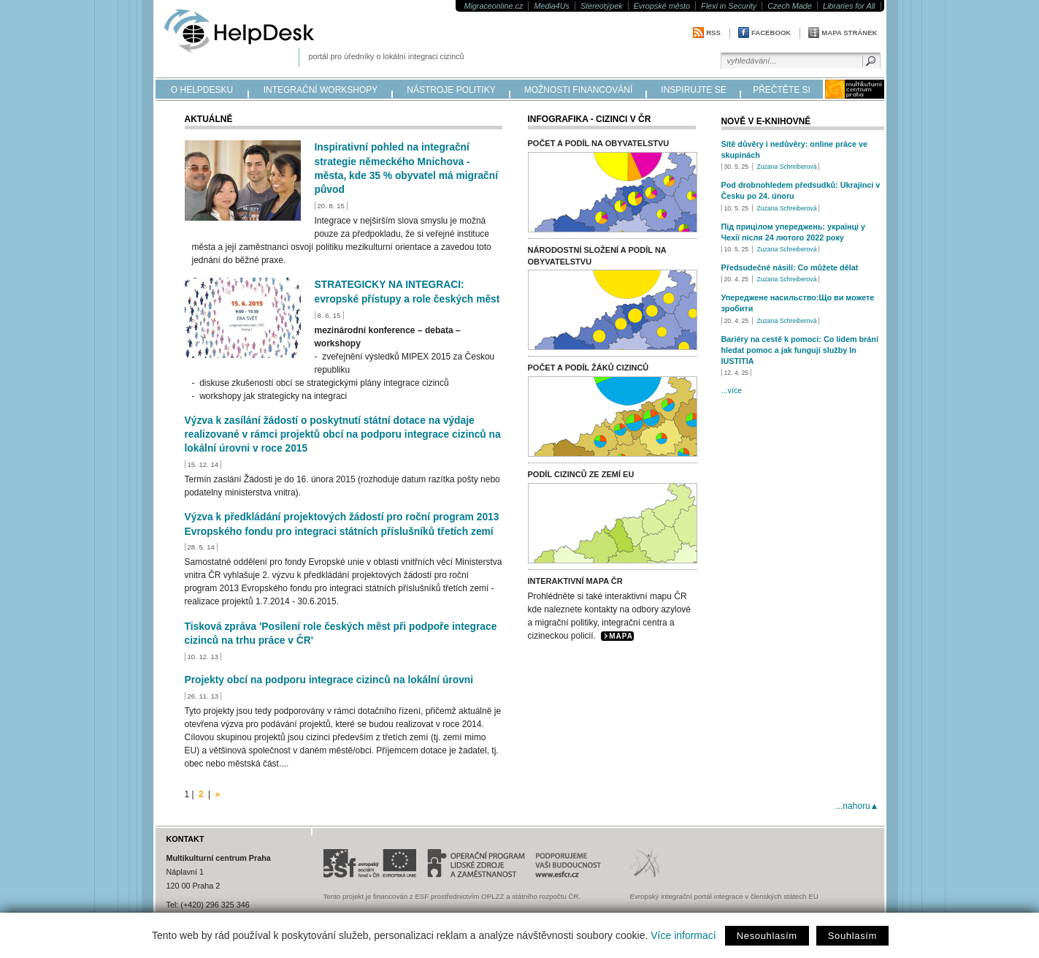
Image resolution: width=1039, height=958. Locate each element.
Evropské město (662, 5)
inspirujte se (693, 90)
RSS (713, 32)
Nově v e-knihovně (766, 121)
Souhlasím (852, 935)
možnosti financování (578, 90)
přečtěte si (781, 90)
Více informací (683, 935)
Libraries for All (849, 5)
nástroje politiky (451, 90)
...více (732, 390)
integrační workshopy (321, 90)
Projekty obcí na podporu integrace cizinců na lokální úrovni (329, 679)
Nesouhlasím (767, 935)
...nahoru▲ (856, 806)
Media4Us (552, 5)
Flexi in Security (728, 5)
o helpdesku (202, 90)
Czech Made (789, 5)
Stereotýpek (601, 5)
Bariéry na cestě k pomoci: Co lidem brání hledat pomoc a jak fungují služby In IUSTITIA (799, 350)
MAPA (621, 636)
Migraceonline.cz (493, 5)
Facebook (771, 32)
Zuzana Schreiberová (786, 166)
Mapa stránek (849, 32)
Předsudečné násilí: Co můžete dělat (790, 267)
